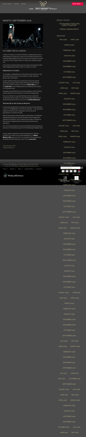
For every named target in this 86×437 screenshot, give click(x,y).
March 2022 (75, 228)
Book (78, 4)
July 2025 (76, 83)
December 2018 (69, 319)
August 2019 (63, 292)
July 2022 (76, 217)
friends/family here (34, 99)
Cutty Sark (8, 86)
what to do (11, 147)
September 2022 (69, 212)
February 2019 (69, 309)
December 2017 (69, 357)
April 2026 (74, 40)
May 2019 (63, 298)
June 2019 (76, 292)
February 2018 (69, 352)
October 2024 (69, 115)
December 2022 (69, 196)
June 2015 (64, 432)
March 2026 (69, 45)
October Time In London (14, 51)
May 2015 (74, 432)
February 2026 (69, 50)
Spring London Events (69, 29)
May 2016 (75, 395)
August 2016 (64, 389)
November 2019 (69, 282)
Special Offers (7, 4)
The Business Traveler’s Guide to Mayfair (69, 24)
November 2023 (69, 158)
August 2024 (63, 126)
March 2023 (75, 179)
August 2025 (64, 83)
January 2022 (69, 239)
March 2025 (75, 93)
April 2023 (62, 179)
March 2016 (75, 400)
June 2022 (64, 223)
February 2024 (69, 142)
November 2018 (69, 325)
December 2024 (69, 104)
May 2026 (63, 40)
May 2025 (75, 88)
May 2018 (74, 341)
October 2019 (69, 287)
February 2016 (69, 406)
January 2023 (69, 190)
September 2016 (69, 384)
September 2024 (69, 120)
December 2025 (69, 61)
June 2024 (64, 131)
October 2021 (69, 255)
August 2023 (64, 174)
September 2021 (69, 260)
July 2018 (64, 341)
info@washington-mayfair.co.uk (28, 166)
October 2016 (74, 379)
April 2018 (62, 346)
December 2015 (69, 416)
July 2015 (76, 427)
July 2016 (76, 389)
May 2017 (61, 379)
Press (4, 169)
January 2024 (69, 147)
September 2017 (69, 368)
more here (32, 139)
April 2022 (62, 228)
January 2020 (69, 271)
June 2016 (64, 395)
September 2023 (69, 169)
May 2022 (75, 223)
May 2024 (75, 131)
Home (31, 9)
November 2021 (69, 249)
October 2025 (69, 72)
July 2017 (63, 373)
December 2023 (69, 153)
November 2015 (69, 422)
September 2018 (69, 336)
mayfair (5, 147)
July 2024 (76, 126)
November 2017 (69, 362)
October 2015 (63, 427)
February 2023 (69, 185)
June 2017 (75, 373)
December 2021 (69, 244)
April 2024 (62, 136)
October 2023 (69, 163)
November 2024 (69, 109)
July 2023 (76, 174)
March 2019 (69, 303)
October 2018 (69, 330)
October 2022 (69, 206)
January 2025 (69, 99)
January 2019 (69, 314)
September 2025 (69, 77)
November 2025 (69, 66)
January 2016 (69, 411)
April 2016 (62, 400)
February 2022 (69, 233)
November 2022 (69, 201)
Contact (23, 4)
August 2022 (64, 217)
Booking (39, 169)
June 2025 (64, 88)
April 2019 (74, 298)
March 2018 (75, 346)
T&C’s (19, 169)
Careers (12, 169)
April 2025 (62, 93)
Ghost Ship (30, 84)
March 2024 (75, 136)
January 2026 (69, 56)
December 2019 (69, 276)
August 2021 (69, 266)
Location (16, 4)
